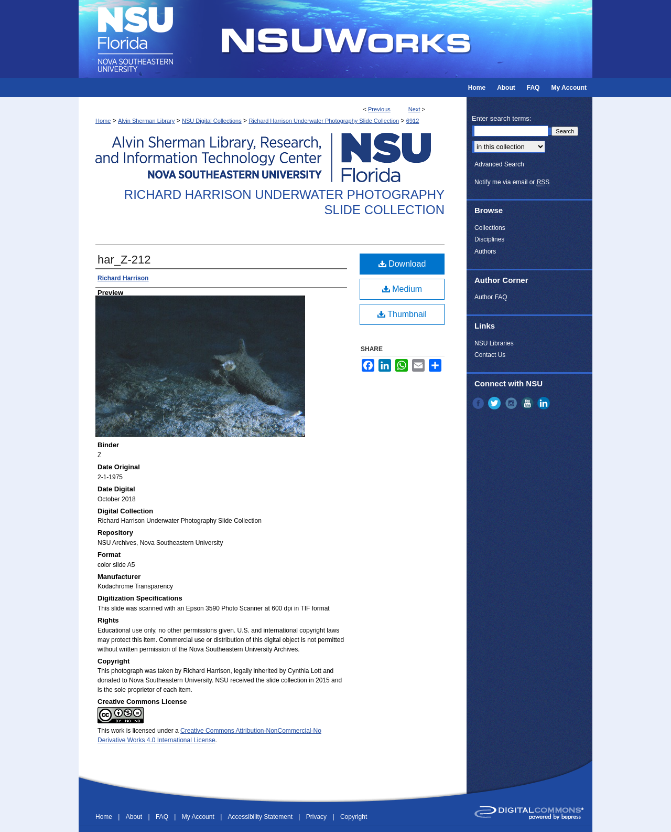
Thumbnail (402, 314)
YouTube (528, 403)
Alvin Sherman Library (146, 121)
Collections (489, 227)
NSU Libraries (494, 343)
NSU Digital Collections (212, 121)
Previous (379, 109)
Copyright (353, 816)
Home (103, 121)
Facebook (479, 403)
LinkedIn (544, 403)
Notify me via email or (511, 182)
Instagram (512, 403)
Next (414, 109)
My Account (199, 816)
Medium (402, 289)
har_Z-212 (124, 259)
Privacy (317, 816)
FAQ (163, 816)
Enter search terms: (501, 118)
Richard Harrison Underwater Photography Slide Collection (323, 121)
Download (402, 263)
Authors (485, 251)
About (135, 816)
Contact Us (489, 355)
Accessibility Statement (261, 816)
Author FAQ (490, 297)
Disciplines (489, 239)
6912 (412, 121)
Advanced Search (499, 164)
